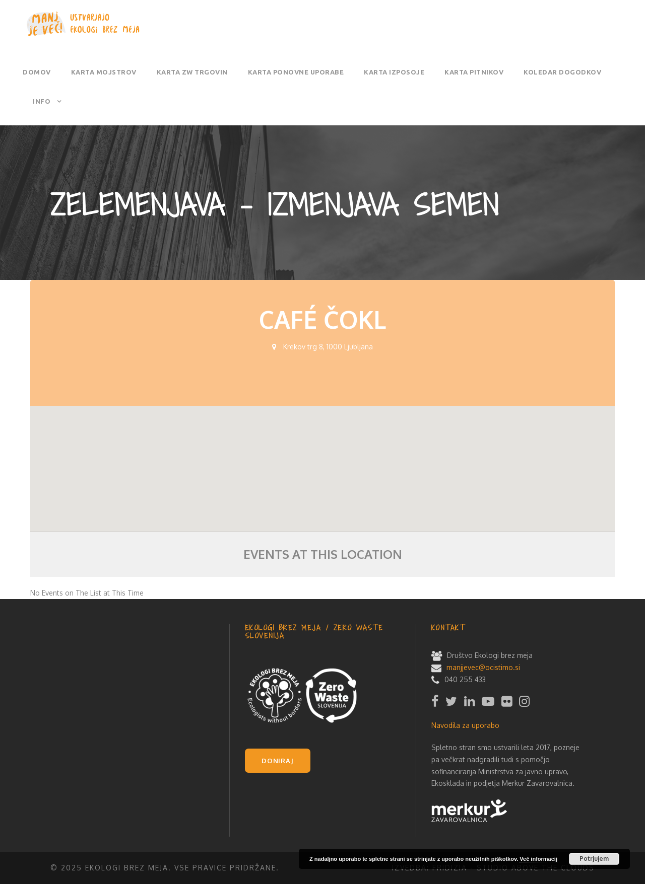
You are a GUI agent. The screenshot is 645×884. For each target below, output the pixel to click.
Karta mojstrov (104, 72)
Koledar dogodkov (562, 72)
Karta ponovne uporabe (296, 72)
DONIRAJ (278, 761)
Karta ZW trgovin (192, 72)
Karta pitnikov (473, 72)
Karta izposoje (394, 72)
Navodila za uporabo (465, 725)
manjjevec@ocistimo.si (483, 667)
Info (41, 101)
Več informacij (538, 859)
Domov (37, 72)
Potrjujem (594, 858)
